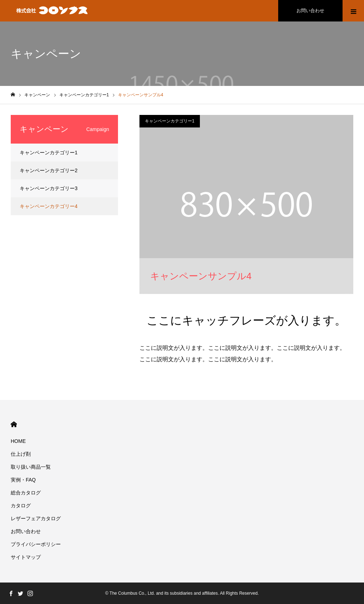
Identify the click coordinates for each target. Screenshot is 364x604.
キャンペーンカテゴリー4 (49, 206)
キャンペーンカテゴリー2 (49, 170)
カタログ (21, 505)
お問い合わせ (310, 10)
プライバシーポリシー (36, 544)
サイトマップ (26, 557)
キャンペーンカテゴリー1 (170, 121)
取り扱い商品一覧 (31, 467)
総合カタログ (26, 493)
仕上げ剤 (21, 454)
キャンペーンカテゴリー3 (49, 188)
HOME (14, 424)
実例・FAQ (23, 480)
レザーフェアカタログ (36, 518)
